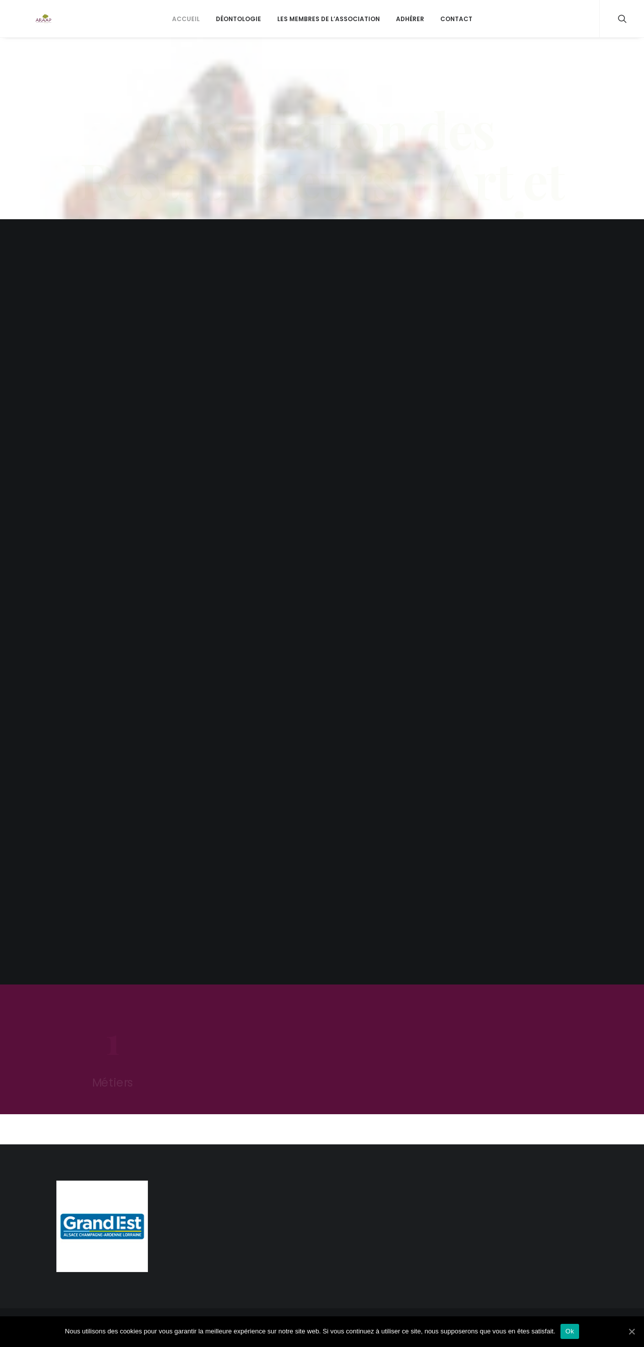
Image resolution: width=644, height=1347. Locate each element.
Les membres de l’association (328, 35)
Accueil (186, 35)
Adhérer (410, 35)
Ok (570, 1331)
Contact (456, 35)
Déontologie (238, 35)
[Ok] (631, 1331)
